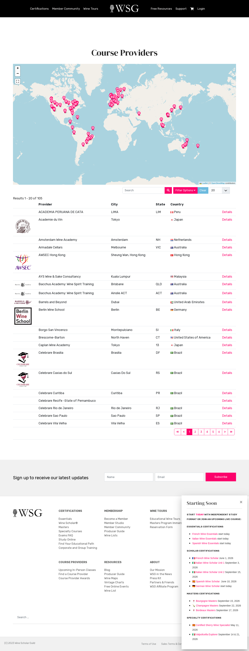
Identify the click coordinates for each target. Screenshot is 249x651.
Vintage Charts (114, 582)
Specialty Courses (70, 531)
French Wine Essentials (205, 534)
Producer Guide (114, 531)
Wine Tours (90, 8)
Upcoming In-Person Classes (77, 570)
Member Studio (114, 523)
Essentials (65, 518)
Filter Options (185, 190)
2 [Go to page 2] (195, 432)
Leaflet (204, 183)
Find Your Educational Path (76, 543)
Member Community (66, 8)
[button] (122, 98)
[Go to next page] (225, 432)
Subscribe (220, 477)
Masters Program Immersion (168, 523)
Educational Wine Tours (165, 518)
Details (227, 212)
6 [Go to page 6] (219, 432)
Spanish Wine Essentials (205, 543)
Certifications (39, 8)
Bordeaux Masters (204, 610)
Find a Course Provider (73, 574)
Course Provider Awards (74, 578)
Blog (107, 570)
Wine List (110, 590)
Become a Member (116, 518)
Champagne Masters (207, 605)
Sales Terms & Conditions (175, 644)
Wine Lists (110, 535)
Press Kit (155, 578)
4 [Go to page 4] (207, 432)
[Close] (241, 502)
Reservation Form (161, 527)
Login (201, 8)
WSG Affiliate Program (164, 586)
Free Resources (161, 8)
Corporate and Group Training (78, 547)
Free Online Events (116, 586)
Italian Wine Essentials (204, 538)
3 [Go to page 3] (201, 432)
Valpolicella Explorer (205, 634)
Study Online (67, 539)
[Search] (168, 190)
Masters (64, 527)
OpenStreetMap (218, 183)
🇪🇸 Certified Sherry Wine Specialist (211, 625)
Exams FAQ (66, 535)
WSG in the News (161, 574)
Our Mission (157, 570)
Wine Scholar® (68, 523)
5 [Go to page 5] (213, 432)
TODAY (200, 514)
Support (181, 8)
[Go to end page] (231, 432)
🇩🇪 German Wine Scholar (206, 586)
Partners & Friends (162, 582)
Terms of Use (148, 644)
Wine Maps (111, 578)
